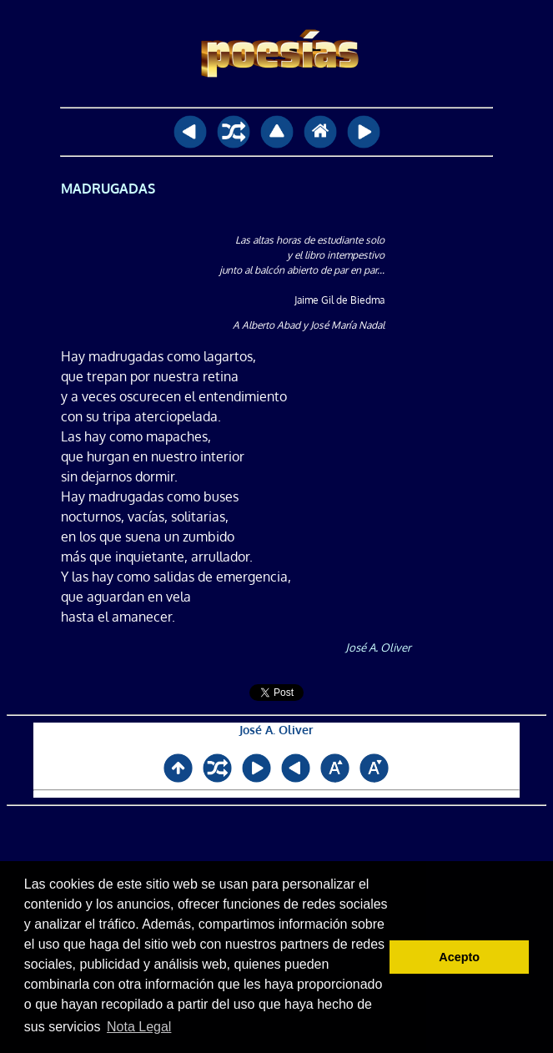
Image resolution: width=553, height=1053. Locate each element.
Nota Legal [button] (139, 1027)
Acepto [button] (459, 957)
